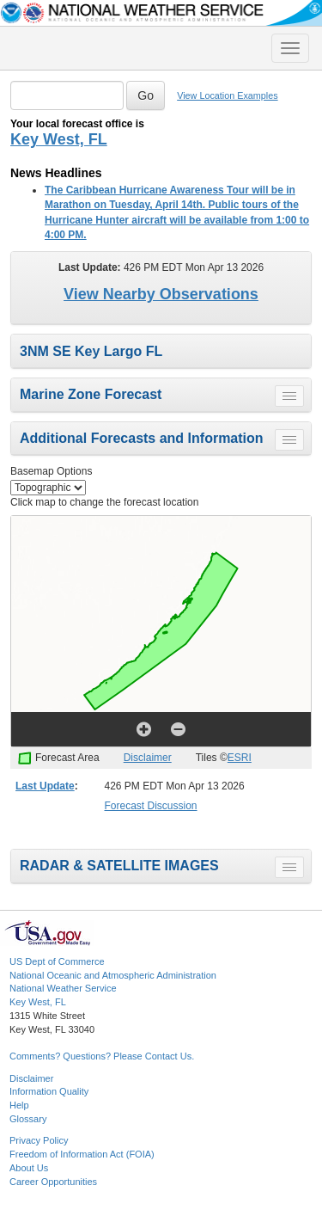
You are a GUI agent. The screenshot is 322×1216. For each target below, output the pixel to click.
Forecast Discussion (151, 806)
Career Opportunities (53, 1181)
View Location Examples (227, 95)
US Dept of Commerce (57, 961)
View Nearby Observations (161, 294)
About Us (28, 1168)
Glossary (27, 1119)
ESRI (240, 758)
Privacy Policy (38, 1140)
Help (19, 1105)
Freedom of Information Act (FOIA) (82, 1154)
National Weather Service (63, 988)
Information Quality (48, 1091)
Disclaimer (148, 758)
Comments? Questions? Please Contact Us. (101, 1056)
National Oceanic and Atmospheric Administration (112, 975)
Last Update (45, 786)
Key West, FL (58, 139)
